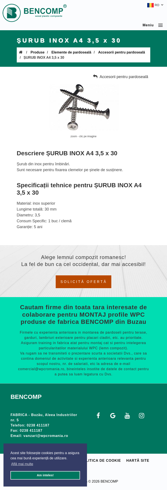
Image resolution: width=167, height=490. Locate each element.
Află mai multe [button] (22, 464)
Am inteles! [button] (45, 475)
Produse (38, 52)
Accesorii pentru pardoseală (121, 52)
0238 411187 (38, 425)
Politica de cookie (100, 460)
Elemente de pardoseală (71, 52)
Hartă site (137, 460)
